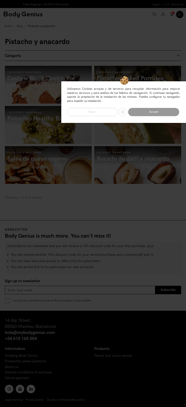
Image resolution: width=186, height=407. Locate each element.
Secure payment (17, 378)
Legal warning (14, 400)
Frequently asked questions (25, 361)
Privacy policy (35, 400)
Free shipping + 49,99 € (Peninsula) (46, 4)
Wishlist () (175, 4)
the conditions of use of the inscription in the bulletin (57, 300)
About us (11, 367)
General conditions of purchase (28, 372)
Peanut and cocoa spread (113, 356)
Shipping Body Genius (21, 356)
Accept (153, 112)
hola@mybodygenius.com (30, 332)
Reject (92, 112)
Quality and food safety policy (66, 400)
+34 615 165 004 (21, 338)
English (158, 4)
